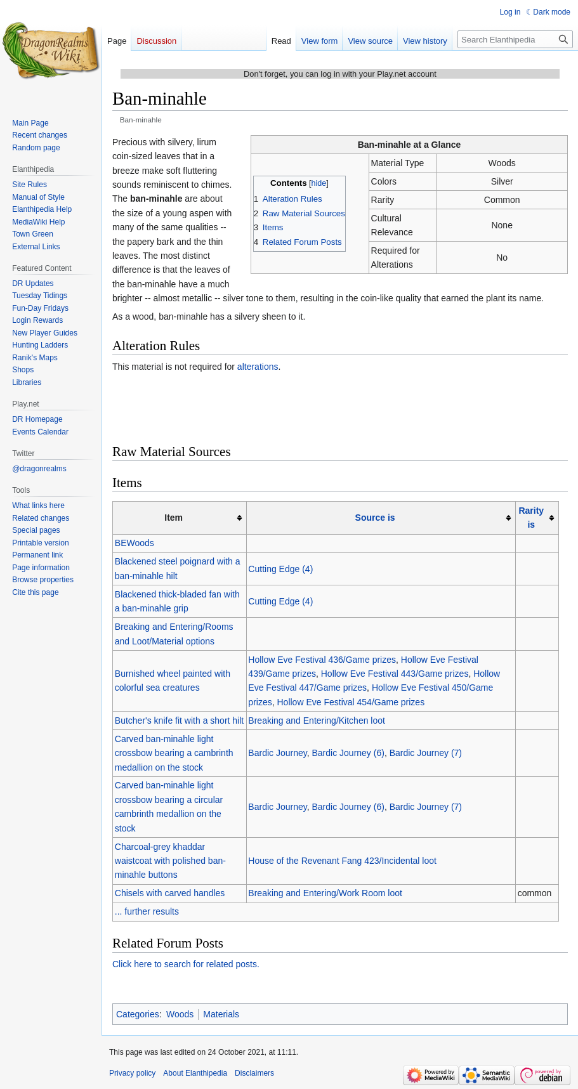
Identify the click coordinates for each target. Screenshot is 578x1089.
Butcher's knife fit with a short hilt (179, 720)
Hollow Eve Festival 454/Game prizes (351, 702)
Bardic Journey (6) (348, 753)
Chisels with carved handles (170, 893)
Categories (137, 1014)
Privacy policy (132, 1073)
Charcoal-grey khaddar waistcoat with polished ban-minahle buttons (170, 861)
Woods (180, 1014)
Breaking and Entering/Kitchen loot (316, 720)
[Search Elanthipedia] (515, 39)
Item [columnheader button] (173, 517)
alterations (258, 367)
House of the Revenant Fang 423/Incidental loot (342, 861)
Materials (221, 1014)
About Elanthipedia (195, 1073)
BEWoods (134, 543)
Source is (375, 517)
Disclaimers (254, 1073)
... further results (147, 911)
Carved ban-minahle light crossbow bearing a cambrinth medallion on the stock (174, 753)
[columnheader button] (380, 518)
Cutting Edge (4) (280, 569)
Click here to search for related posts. (185, 964)
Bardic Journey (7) (426, 753)
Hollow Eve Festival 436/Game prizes (322, 660)
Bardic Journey (277, 753)
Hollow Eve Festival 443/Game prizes (395, 673)
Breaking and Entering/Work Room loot (325, 893)
